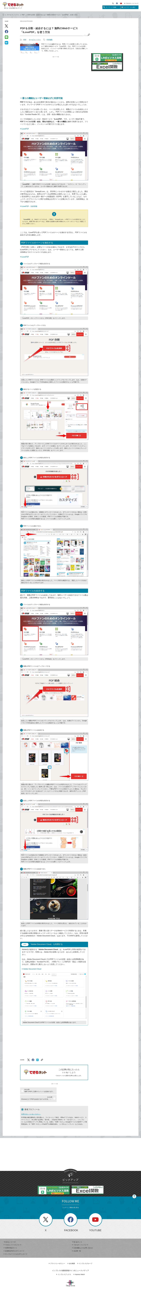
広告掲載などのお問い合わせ (82, 1240)
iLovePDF (25, 129)
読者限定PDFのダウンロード (14, 1243)
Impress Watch (79, 1267)
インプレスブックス (63, 1267)
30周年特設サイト (10, 1240)
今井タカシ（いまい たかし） (31, 1106)
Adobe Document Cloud (32, 969)
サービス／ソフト (13, 15)
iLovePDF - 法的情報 (29, 206)
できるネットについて (131, 3)
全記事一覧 (76, 1243)
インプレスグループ (84, 1256)
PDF (23, 15)
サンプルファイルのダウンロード (15, 1246)
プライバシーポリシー (57, 1256)
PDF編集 (50, 39)
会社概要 (71, 1256)
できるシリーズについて (12, 1237)
